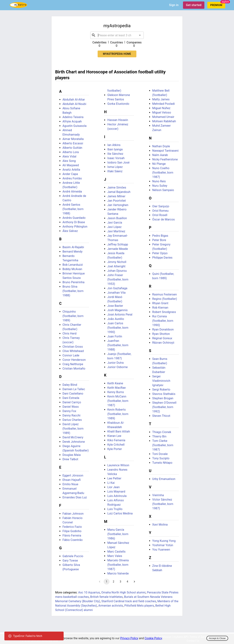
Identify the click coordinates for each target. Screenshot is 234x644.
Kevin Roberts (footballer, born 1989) (117, 414)
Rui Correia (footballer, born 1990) (162, 321)
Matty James (161, 99)
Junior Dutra (115, 362)
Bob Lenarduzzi (73, 264)
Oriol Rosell (159, 215)
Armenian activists (110, 605)
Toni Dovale (160, 454)
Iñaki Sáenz (114, 171)
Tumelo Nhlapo (162, 462)
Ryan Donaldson (163, 329)
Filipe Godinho (72, 531)
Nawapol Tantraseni (165, 150)
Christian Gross (73, 346)
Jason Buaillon (117, 218)
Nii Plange (159, 164)
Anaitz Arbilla (71, 169)
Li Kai (111, 483)
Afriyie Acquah (72, 121)
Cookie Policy (153, 638)
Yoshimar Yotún (162, 545)
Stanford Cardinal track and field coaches (128, 601)
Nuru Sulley (159, 185)
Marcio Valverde (118, 573)
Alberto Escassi (73, 143)
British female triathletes (106, 597)
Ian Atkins (113, 145)
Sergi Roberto (161, 389)
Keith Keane (115, 383)
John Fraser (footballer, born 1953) (117, 279)
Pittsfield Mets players (139, 605)
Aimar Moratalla (73, 139)
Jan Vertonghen (117, 205)
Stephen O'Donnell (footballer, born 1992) (164, 407)
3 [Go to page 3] (120, 582)
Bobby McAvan (72, 269)
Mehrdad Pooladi (163, 103)
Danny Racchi (71, 415)
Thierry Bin (159, 436)
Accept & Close (217, 638)
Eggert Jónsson (73, 475)
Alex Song (69, 161)
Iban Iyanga (115, 149)
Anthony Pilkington (75, 226)
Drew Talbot (70, 459)
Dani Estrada (71, 398)
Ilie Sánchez (115, 153)
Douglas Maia (72, 455)
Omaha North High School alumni (123, 592)
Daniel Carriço (72, 402)
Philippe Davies (162, 257)
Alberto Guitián (72, 147)
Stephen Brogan (162, 398)
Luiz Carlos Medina (120, 513)
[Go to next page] (134, 582)
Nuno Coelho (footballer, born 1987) (162, 172)
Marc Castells (116, 551)
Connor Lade (71, 355)
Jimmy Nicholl (116, 262)
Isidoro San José (118, 162)
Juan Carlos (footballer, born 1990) (117, 328)
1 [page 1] (107, 582)
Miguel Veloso (161, 112)
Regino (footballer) (164, 299)
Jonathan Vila (116, 292)
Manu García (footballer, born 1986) (117, 534)
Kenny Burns (115, 392)
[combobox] (117, 35)
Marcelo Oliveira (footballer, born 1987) (118, 565)
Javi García (114, 222)
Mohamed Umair (163, 117)
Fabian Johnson (73, 513)
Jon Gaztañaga (117, 288)
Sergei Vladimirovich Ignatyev (161, 381)
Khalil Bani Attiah (118, 431)
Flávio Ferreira (72, 535)
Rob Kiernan (160, 307)
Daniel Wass (71, 406)
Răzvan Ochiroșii (163, 342)
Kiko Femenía (116, 440)
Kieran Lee (114, 436)
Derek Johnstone (74, 441)
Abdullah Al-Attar (74, 99)
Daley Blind (70, 385)
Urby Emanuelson (164, 479)
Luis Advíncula (117, 496)
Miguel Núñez (161, 108)
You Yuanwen (161, 549)
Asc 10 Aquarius (89, 592)
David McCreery (73, 437)
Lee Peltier (114, 478)
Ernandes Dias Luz (75, 497)
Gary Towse (70, 560)
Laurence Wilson (118, 465)
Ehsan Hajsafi (72, 480)
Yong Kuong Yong (164, 541)
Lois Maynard (116, 491)
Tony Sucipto (160, 458)
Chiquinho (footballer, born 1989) (73, 316)
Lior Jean (113, 487)
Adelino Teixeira (73, 117)
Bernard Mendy (73, 251)
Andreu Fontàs (72, 178)
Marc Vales (114, 556)
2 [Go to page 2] (113, 582)
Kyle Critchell (115, 444)
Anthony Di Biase (74, 222)
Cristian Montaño (74, 368)
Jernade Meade (117, 249)
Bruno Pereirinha (73, 282)
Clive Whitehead (73, 351)
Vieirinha (158, 495)
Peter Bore (159, 240)
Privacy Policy (129, 638)
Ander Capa (70, 174)
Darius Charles (72, 420)
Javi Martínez (116, 231)
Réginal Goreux (162, 338)
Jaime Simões (116, 187)
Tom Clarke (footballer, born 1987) (162, 445)
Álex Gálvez (70, 231)
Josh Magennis (117, 310)
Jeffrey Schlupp (117, 244)
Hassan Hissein (117, 120)
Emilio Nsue (70, 484)
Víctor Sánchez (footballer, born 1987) (162, 504)
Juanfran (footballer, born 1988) (117, 345)
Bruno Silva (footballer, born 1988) (73, 291)
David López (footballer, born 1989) (73, 428)
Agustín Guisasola (75, 126)
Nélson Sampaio (163, 190)
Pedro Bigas (160, 235)
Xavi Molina (160, 524)
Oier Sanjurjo (160, 206)
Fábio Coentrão (73, 540)
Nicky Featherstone (165, 159)
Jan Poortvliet (116, 200)
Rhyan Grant (160, 303)
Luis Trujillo (114, 509)
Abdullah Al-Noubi (74, 104)
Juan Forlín (114, 336)
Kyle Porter (114, 449)
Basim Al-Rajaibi (73, 247)
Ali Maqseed (71, 165)
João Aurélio (115, 319)
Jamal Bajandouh (118, 192)
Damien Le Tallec (74, 389)
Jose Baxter (115, 305)
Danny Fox (69, 411)
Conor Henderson (74, 360)
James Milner (116, 196)
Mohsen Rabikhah (164, 121)
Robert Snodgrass (164, 312)
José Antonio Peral (119, 314)
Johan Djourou (117, 270)
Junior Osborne (117, 367)
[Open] (139, 35)
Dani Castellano (73, 393)
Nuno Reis (159, 181)
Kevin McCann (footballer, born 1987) (117, 401)
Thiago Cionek (161, 432)
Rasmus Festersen (164, 294)
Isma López (115, 167)
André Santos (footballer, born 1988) (73, 209)
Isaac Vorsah (115, 158)
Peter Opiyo (160, 253)
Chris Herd (69, 333)
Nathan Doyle (161, 146)
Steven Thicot (161, 416)
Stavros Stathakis (164, 394)
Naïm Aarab (160, 155)
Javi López (114, 227)
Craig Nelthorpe (73, 364)
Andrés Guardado (74, 218)
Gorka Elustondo (118, 103)
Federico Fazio (72, 526)
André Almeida (72, 191)
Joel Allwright (116, 266)
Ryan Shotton (161, 334)
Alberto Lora (71, 152)
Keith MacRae (116, 387)
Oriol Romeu (160, 210)
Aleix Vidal (69, 156)
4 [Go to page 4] (127, 582)
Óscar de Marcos (163, 219)
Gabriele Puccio (73, 556)
